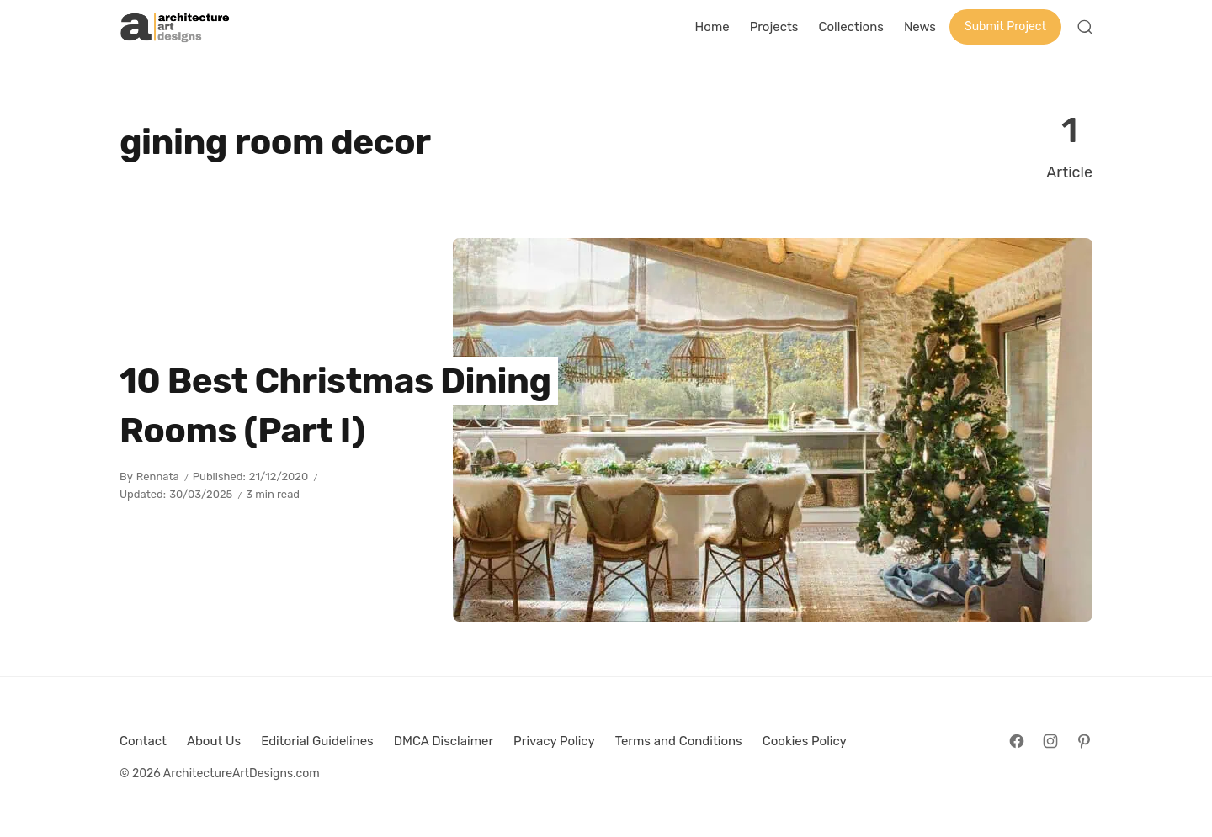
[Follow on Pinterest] (1084, 741)
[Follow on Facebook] (1017, 741)
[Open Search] (1085, 27)
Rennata (157, 476)
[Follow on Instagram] (1050, 741)
